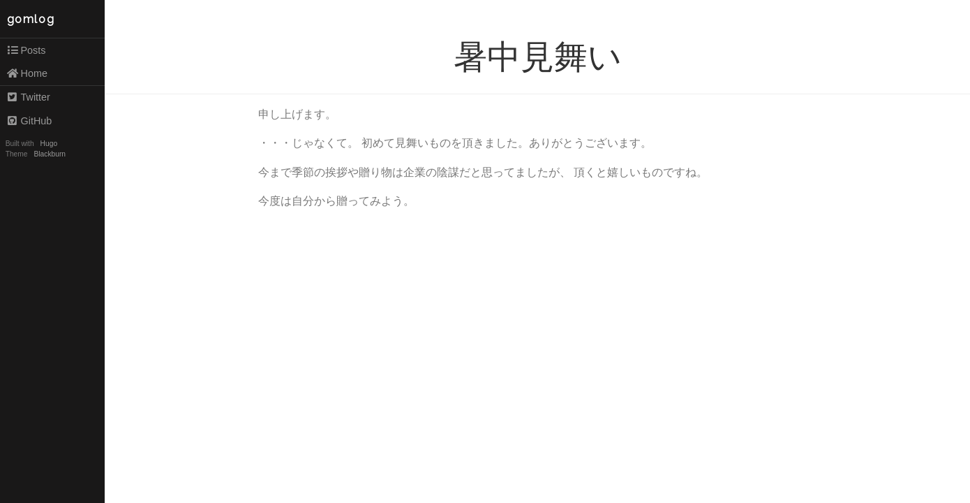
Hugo (48, 143)
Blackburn (50, 154)
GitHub (29, 120)
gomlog (31, 19)
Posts (26, 50)
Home (26, 73)
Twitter (28, 97)
